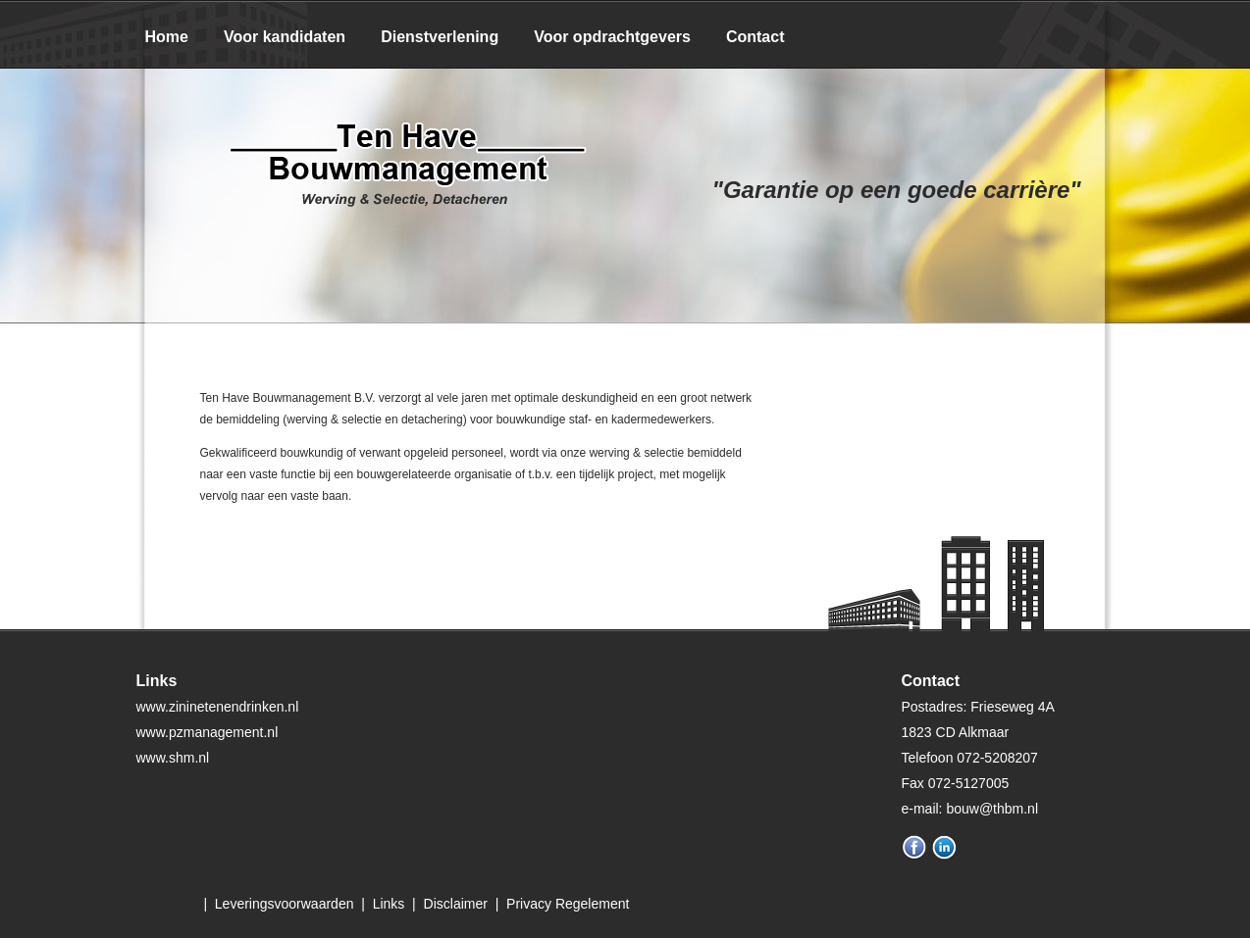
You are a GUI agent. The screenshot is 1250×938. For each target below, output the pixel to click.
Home (166, 36)
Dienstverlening (439, 36)
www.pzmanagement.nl (207, 732)
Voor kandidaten (284, 36)
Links (389, 904)
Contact (755, 36)
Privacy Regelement (567, 904)
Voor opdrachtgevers (612, 36)
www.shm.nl (173, 757)
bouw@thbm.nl (992, 808)
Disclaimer (456, 904)
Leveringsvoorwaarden (284, 904)
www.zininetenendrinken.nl (217, 707)
